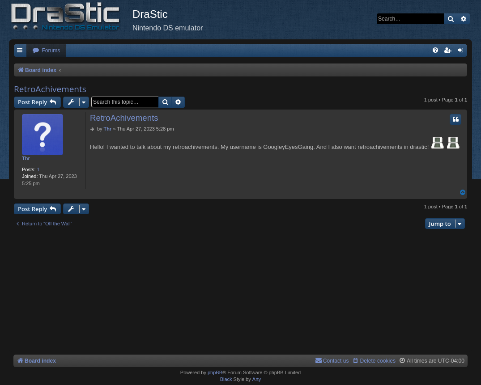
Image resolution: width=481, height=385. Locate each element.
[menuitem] (46, 51)
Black (226, 379)
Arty (256, 379)
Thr (26, 158)
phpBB (215, 372)
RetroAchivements (50, 89)
